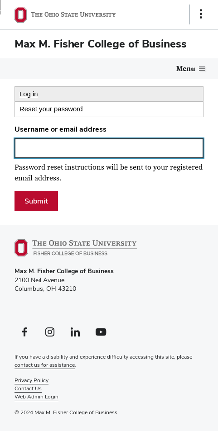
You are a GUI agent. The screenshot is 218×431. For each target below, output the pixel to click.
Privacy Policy (31, 380)
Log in (28, 94)
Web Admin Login (36, 396)
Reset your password (51, 109)
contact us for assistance (45, 365)
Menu (185, 68)
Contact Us (28, 388)
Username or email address (61, 129)
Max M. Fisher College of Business (101, 44)
